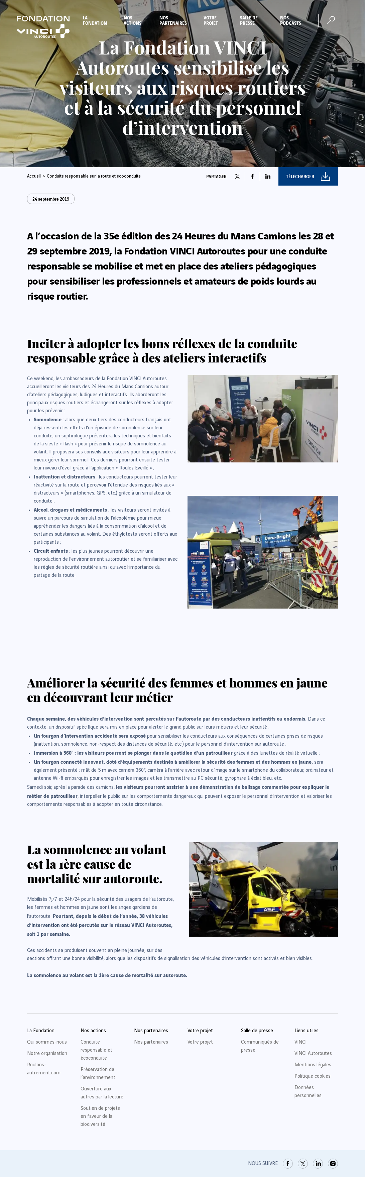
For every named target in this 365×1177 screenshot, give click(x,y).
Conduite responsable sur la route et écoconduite (94, 176)
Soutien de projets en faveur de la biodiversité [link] (100, 1116)
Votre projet (211, 20)
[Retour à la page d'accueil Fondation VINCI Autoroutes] (43, 26)
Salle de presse (249, 20)
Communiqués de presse (260, 1046)
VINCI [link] (300, 1042)
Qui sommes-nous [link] (47, 1042)
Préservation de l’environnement (98, 1073)
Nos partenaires (173, 20)
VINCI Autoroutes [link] (313, 1053)
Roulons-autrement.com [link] (43, 1069)
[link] (288, 1164)
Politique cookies (312, 1076)
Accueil (34, 176)
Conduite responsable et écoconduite (96, 1050)
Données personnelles (308, 1091)
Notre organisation (47, 1053)
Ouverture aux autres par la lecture (102, 1093)
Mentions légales (312, 1065)
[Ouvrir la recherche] (331, 20)
